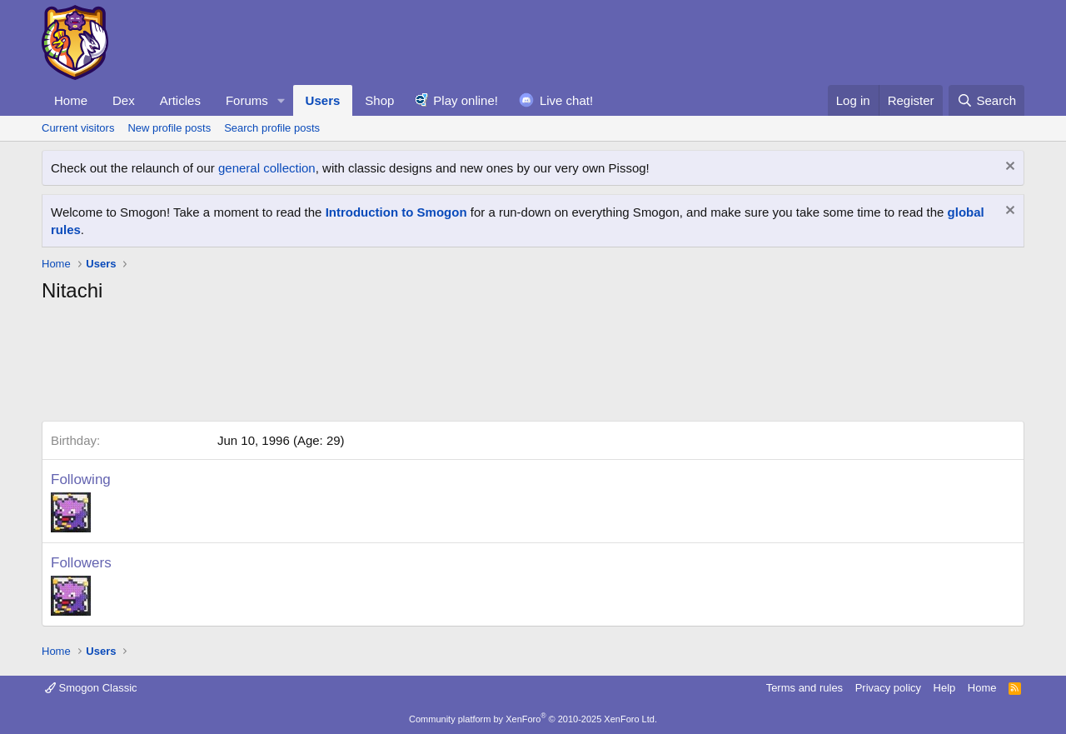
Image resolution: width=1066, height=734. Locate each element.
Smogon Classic (91, 688)
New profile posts (169, 128)
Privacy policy (888, 688)
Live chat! (566, 100)
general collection (267, 168)
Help (945, 688)
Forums (247, 100)
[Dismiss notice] (1008, 168)
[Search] (986, 100)
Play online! (465, 100)
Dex (123, 100)
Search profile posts (272, 128)
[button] (281, 100)
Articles (180, 100)
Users (323, 100)
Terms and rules (804, 688)
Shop (379, 100)
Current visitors (78, 128)
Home (70, 100)
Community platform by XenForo (533, 719)
